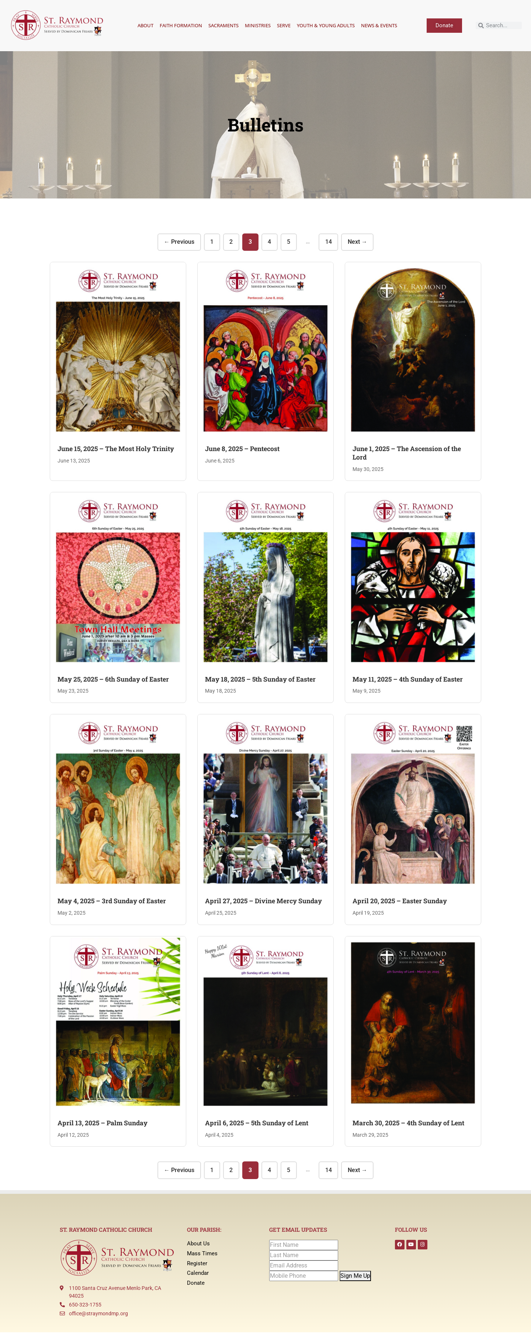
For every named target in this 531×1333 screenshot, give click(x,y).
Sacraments (223, 25)
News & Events (379, 25)
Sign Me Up (355, 1276)
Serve (284, 25)
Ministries (258, 25)
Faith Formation (181, 25)
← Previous (178, 242)
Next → (359, 242)
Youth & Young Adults (326, 25)
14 (329, 242)
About (145, 25)
